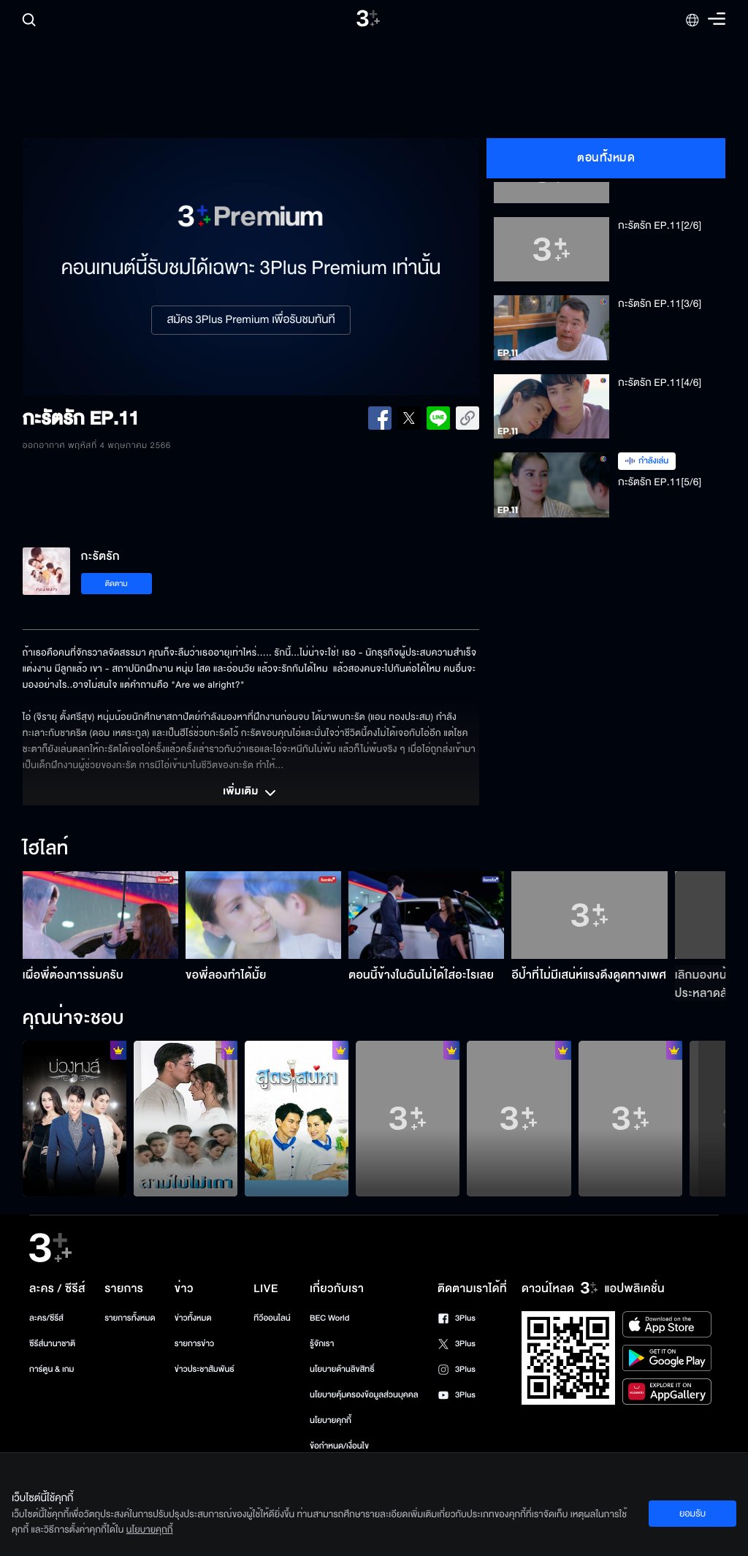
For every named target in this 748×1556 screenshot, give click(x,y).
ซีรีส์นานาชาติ (52, 1344)
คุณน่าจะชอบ (73, 1018)
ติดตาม (116, 583)
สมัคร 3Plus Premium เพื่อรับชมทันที (251, 320)
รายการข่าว (194, 1344)
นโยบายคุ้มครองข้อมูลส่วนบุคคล (364, 1395)
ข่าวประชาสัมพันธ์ (204, 1369)
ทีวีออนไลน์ (271, 1318)
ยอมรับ (692, 1513)
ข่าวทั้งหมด (193, 1318)
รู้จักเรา (322, 1344)
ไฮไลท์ (46, 849)
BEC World (329, 1318)
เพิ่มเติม (250, 793)
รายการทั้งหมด (129, 1318)
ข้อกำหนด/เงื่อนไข (339, 1446)
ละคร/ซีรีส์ (46, 1318)
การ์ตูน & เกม (52, 1369)
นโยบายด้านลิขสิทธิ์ (342, 1369)
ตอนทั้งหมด (606, 157)
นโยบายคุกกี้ (330, 1420)
